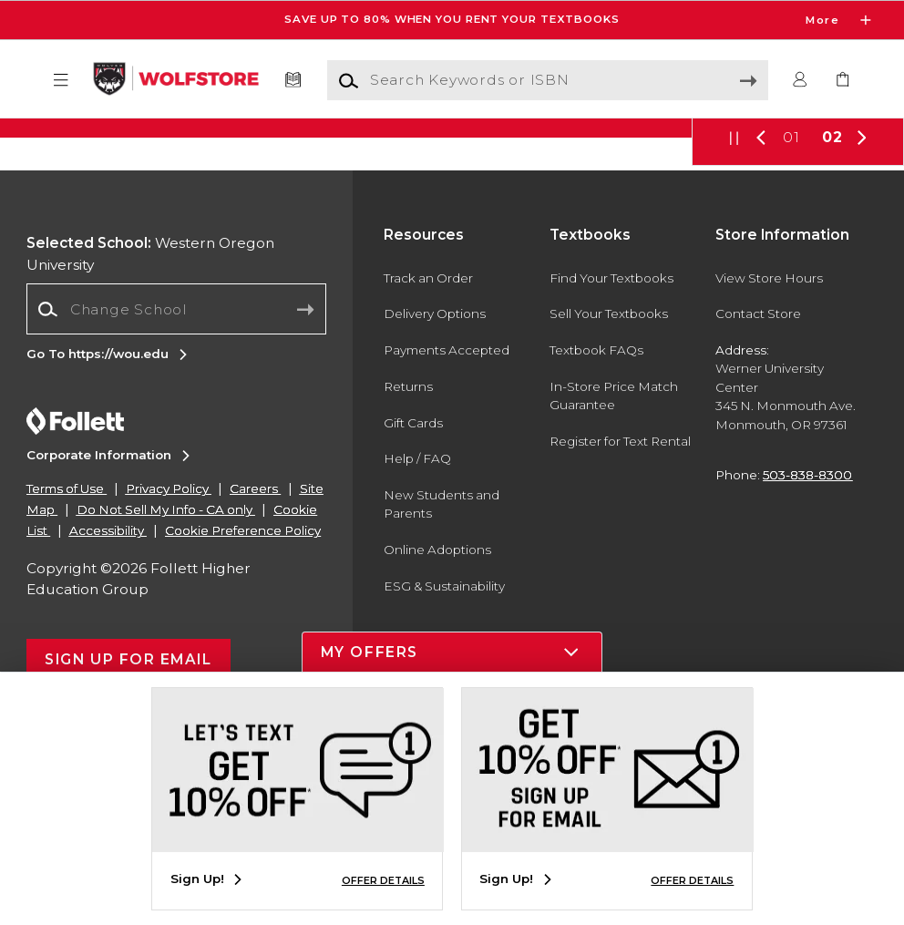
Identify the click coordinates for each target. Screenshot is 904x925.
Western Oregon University (150, 461)
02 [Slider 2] (832, 345)
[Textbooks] (293, 80)
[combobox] (176, 517)
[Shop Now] (452, 231)
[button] (60, 80)
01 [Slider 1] (791, 345)
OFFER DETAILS (383, 880)
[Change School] (176, 516)
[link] (843, 80)
